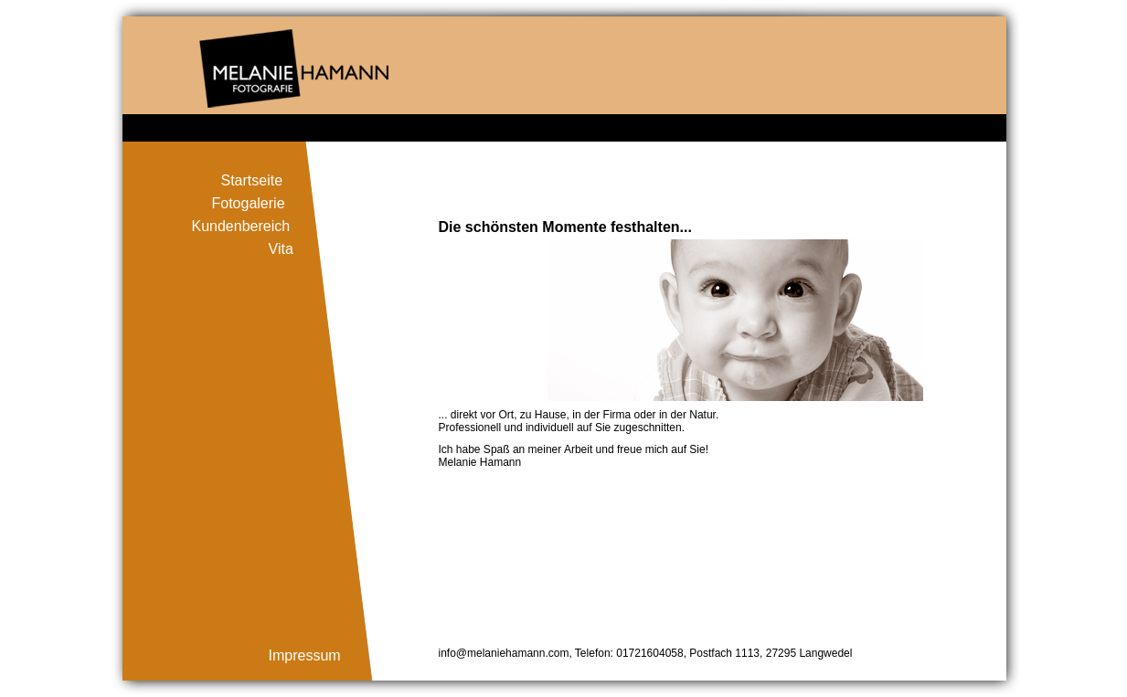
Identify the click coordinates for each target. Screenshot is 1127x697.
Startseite (252, 180)
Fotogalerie (248, 203)
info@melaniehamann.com (504, 653)
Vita (281, 249)
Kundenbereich (241, 226)
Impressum (305, 655)
